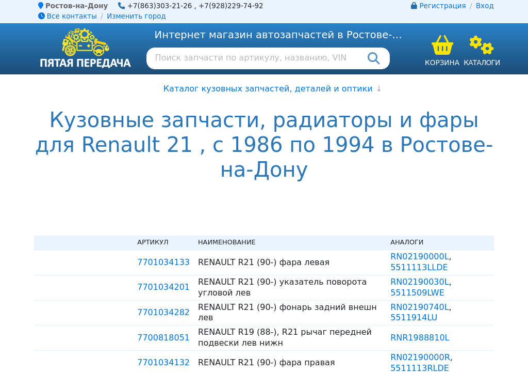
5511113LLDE (419, 267)
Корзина (442, 62)
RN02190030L (419, 282)
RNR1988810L (419, 338)
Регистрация (443, 6)
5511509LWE (417, 293)
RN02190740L (419, 307)
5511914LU (413, 317)
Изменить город (136, 16)
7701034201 (163, 287)
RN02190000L (419, 256)
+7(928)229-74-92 (231, 6)
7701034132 (163, 362)
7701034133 (163, 262)
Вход (485, 6)
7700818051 (163, 338)
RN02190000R (420, 357)
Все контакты (67, 16)
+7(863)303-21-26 (159, 6)
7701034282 (163, 312)
